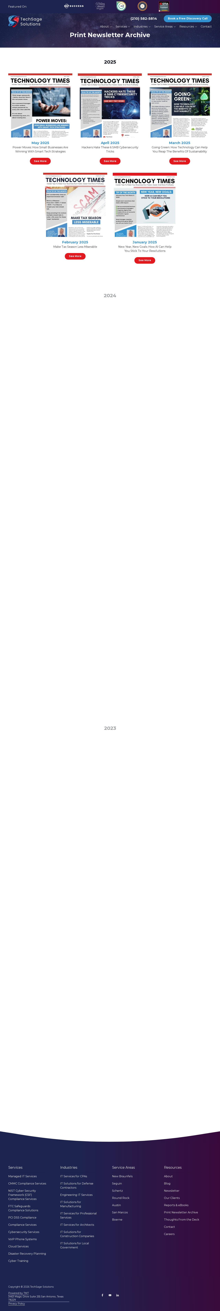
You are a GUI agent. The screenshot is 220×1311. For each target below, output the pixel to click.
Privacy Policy (16, 1303)
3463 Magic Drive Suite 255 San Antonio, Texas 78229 (35, 1298)
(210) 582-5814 (144, 19)
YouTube (110, 1295)
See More (40, 161)
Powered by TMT (18, 1293)
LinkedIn (117, 1295)
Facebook (102, 1295)
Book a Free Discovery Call (188, 18)
